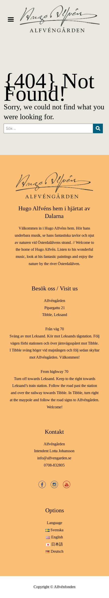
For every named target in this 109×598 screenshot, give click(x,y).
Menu (12, 19)
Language (54, 522)
